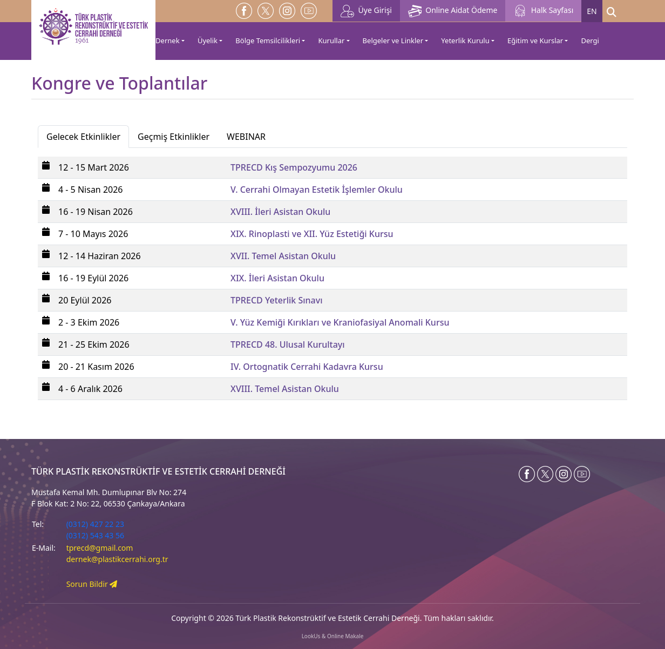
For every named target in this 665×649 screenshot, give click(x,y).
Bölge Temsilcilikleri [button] (267, 40)
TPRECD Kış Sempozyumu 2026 (293, 167)
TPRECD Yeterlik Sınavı (276, 300)
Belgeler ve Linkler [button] (393, 40)
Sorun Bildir (92, 584)
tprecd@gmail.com (99, 548)
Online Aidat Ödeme (452, 11)
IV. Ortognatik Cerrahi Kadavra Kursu (306, 367)
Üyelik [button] (208, 40)
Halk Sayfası (543, 11)
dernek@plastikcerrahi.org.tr (117, 559)
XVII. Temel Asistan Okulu (283, 256)
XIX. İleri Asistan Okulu (277, 278)
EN (591, 11)
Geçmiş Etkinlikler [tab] (173, 137)
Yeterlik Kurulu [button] (465, 40)
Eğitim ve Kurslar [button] (535, 40)
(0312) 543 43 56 (95, 535)
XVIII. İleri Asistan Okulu (280, 212)
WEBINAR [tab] (246, 137)
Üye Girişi (366, 11)
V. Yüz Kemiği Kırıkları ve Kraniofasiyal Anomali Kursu (339, 322)
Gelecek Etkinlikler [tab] (83, 137)
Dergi (590, 40)
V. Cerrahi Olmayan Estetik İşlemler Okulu (316, 189)
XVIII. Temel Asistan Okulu (284, 389)
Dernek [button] (167, 40)
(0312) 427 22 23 (95, 524)
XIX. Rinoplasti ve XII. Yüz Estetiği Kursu (311, 234)
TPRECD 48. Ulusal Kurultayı (287, 344)
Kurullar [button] (331, 40)
